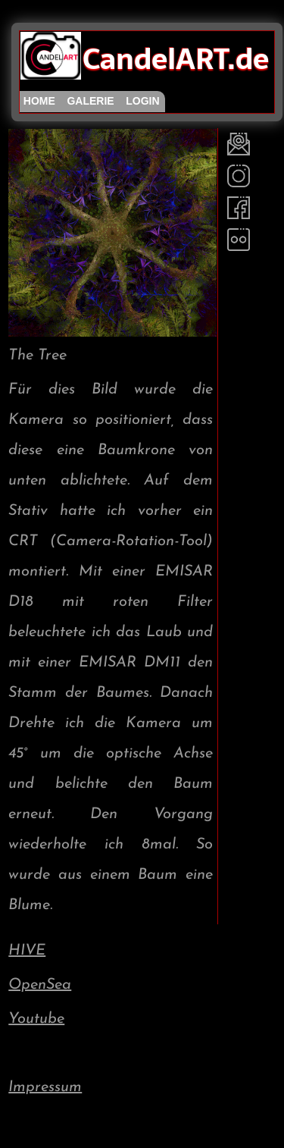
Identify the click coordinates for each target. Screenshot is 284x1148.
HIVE (26, 950)
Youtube (36, 1019)
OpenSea (39, 985)
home (39, 101)
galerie (90, 101)
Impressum (45, 1087)
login (142, 101)
